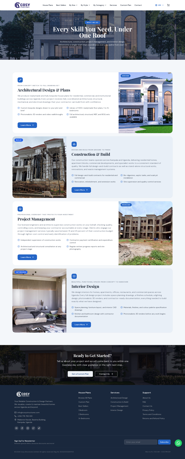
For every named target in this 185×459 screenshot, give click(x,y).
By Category (100, 5)
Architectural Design (119, 398)
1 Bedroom (82, 410)
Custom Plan (125, 5)
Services (113, 5)
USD (159, 5)
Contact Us (106, 374)
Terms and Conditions (152, 414)
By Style (85, 5)
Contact (138, 5)
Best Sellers (61, 5)
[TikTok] (39, 428)
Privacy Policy (148, 410)
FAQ (144, 402)
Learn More (27, 125)
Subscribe (164, 442)
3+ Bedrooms (84, 418)
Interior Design (117, 410)
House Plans (48, 5)
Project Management (119, 406)
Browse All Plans (85, 398)
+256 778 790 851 (23, 416)
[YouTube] (16, 428)
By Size (73, 5)
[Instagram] (28, 428)
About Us (146, 398)
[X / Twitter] (33, 428)
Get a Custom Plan (80, 374)
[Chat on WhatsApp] (178, 443)
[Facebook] (22, 428)
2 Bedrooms (83, 414)
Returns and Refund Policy (154, 418)
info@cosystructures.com (27, 412)
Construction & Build (119, 402)
